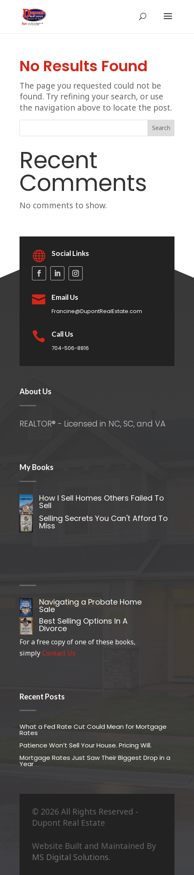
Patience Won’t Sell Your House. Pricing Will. (86, 745)
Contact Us (59, 653)
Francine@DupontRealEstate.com (97, 311)
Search (161, 128)
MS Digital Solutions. (71, 857)
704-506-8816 (70, 348)
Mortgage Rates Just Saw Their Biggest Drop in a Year (95, 760)
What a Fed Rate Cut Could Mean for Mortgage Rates (93, 729)
